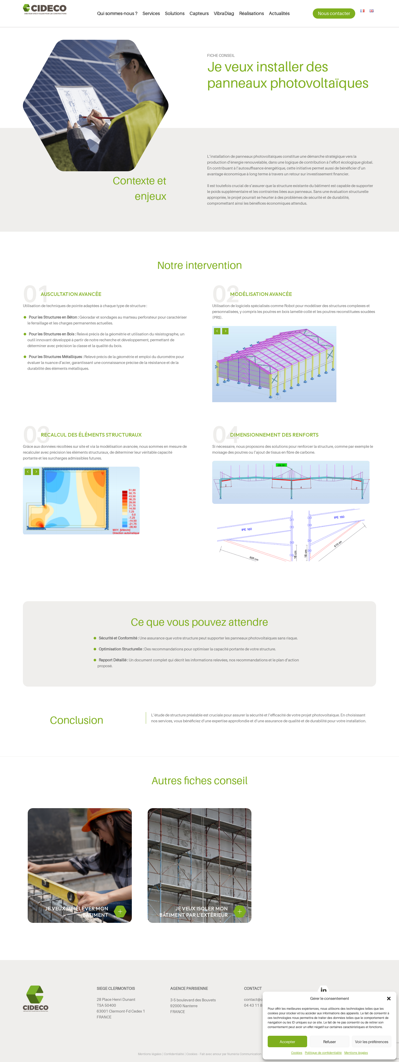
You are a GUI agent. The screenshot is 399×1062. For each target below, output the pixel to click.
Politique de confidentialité (323, 1053)
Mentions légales (356, 1053)
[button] (388, 998)
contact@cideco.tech (262, 999)
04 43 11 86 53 (257, 1005)
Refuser (329, 1041)
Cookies (296, 1053)
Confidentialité (174, 1054)
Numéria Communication (244, 1054)
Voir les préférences (371, 1041)
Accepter (287, 1041)
